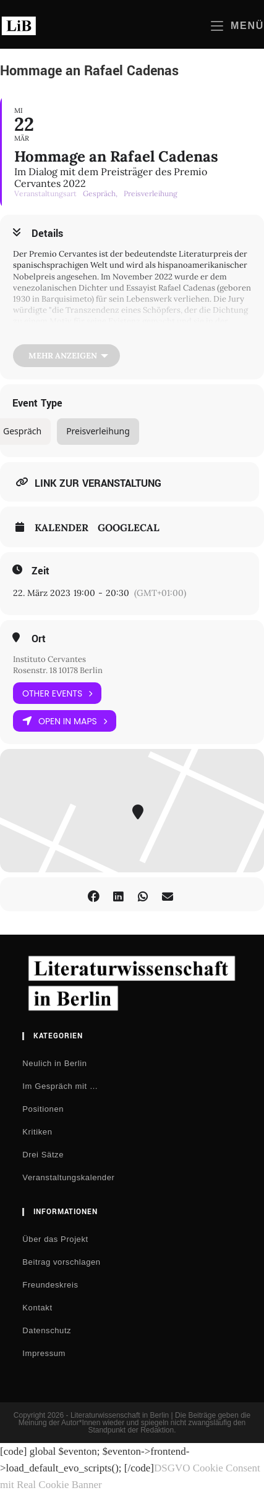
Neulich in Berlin (54, 1063)
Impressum (44, 1353)
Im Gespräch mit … (60, 1086)
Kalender (61, 527)
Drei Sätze (43, 1154)
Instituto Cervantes (49, 659)
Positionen (43, 1109)
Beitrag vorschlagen (61, 1262)
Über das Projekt (55, 1239)
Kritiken (37, 1131)
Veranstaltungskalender (68, 1177)
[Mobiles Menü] (237, 25)
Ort (39, 639)
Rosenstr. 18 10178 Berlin (58, 670)
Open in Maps (64, 721)
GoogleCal (129, 527)
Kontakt (37, 1307)
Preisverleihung (98, 431)
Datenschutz (46, 1330)
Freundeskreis (50, 1284)
